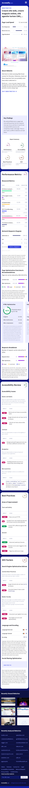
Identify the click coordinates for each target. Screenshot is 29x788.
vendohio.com (5, 757)
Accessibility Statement (7, 769)
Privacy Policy (5, 772)
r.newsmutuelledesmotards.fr (8, 739)
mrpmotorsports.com (7, 754)
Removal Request (20, 769)
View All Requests (14, 247)
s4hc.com (3, 746)
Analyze (24, 777)
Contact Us (16, 767)
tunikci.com (4, 735)
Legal (22, 767)
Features (9, 767)
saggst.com (4, 742)
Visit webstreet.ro (9, 91)
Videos (3, 767)
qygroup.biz (4, 761)
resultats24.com (5, 750)
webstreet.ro (6, 8)
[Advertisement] (14, 42)
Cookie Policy (14, 772)
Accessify (7, 3)
